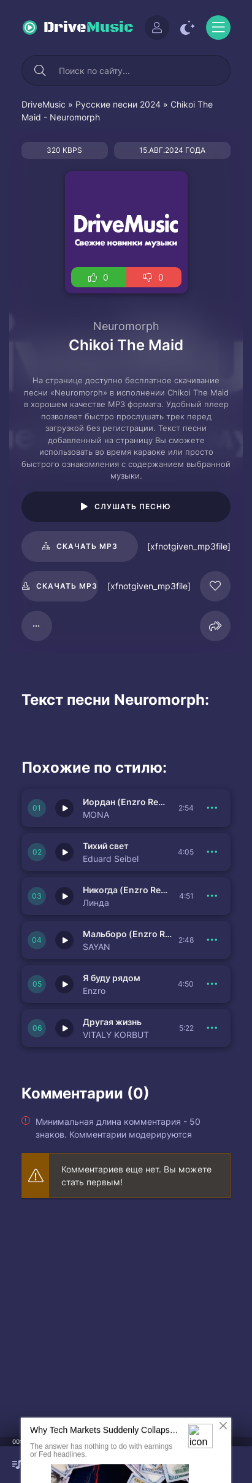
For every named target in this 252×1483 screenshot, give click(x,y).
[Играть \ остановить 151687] (64, 940)
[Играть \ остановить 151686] (64, 984)
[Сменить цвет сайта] (187, 27)
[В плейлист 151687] (212, 940)
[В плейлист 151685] (212, 1028)
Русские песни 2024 (118, 104)
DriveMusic (43, 104)
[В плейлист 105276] (36, 626)
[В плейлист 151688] (212, 896)
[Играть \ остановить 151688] (64, 896)
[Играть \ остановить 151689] (64, 852)
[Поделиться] (215, 626)
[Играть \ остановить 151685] (64, 1028)
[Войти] (157, 27)
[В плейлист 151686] (212, 984)
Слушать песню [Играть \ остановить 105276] (132, 506)
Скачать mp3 (87, 546)
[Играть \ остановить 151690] (64, 808)
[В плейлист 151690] (212, 808)
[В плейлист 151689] (212, 852)
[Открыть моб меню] (218, 27)
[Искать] (39, 70)
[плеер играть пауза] (126, 1464)
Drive (89, 28)
